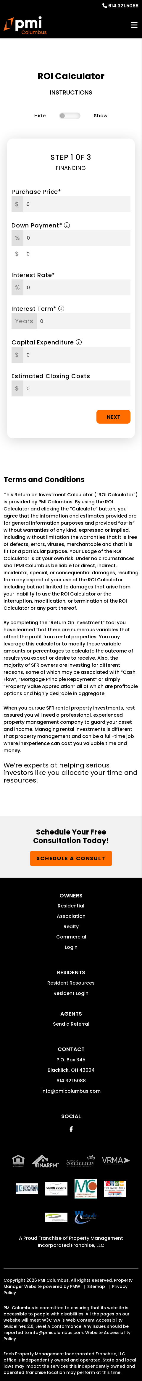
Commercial (71, 936)
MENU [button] (134, 25)
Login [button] (71, 947)
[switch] (69, 116)
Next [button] (113, 417)
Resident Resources (71, 983)
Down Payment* (41, 225)
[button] (71, 1129)
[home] (25, 25)
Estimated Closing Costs (51, 376)
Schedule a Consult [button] (70, 858)
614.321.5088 (123, 5)
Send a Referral (71, 1024)
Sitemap (96, 1286)
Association (71, 916)
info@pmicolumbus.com (71, 1091)
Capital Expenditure (47, 342)
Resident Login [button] (71, 993)
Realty (71, 926)
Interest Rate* (33, 275)
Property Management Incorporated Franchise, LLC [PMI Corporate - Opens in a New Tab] (80, 1242)
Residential (71, 905)
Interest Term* (38, 309)
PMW (75, 1286)
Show (101, 115)
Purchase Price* (36, 192)
